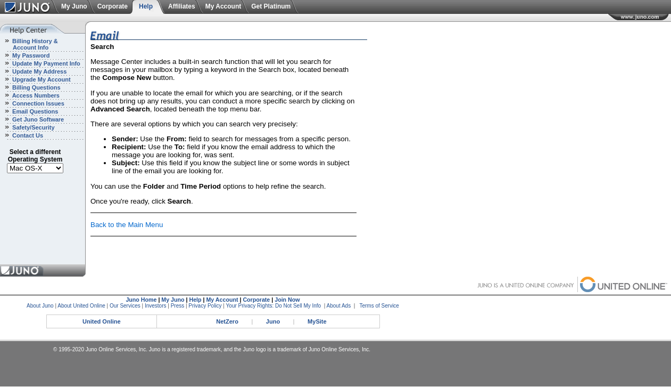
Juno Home (141, 299)
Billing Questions (36, 87)
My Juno (74, 6)
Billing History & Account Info (29, 44)
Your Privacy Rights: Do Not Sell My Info (273, 306)
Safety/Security (33, 127)
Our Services (125, 306)
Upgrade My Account (41, 79)
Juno (273, 321)
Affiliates (181, 6)
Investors (156, 306)
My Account (223, 6)
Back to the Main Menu (126, 225)
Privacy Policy (204, 306)
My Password (30, 55)
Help (146, 6)
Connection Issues (37, 103)
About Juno (40, 306)
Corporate (112, 6)
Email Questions (34, 111)
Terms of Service (379, 306)
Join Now (287, 299)
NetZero (227, 321)
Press (178, 306)
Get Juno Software (37, 119)
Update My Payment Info (45, 63)
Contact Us (27, 135)
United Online (101, 321)
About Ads (339, 306)
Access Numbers (35, 95)
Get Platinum (271, 6)
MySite (317, 321)
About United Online (81, 306)
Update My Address (39, 71)
